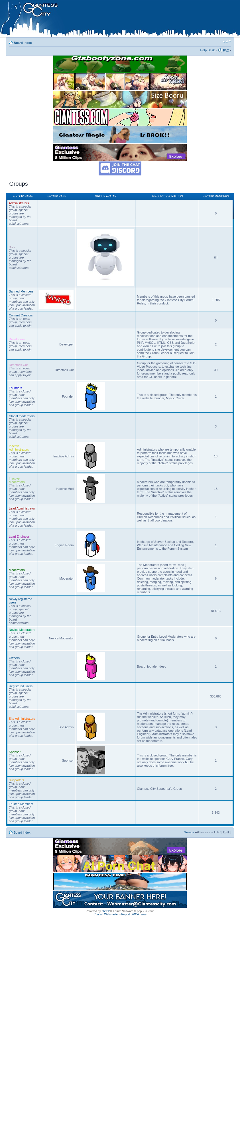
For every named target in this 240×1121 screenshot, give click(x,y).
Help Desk (207, 50)
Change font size (227, 41)
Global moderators (22, 416)
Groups (189, 832)
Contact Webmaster (106, 914)
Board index (23, 42)
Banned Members (21, 291)
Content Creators (21, 315)
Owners (14, 658)
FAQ (226, 50)
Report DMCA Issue (133, 914)
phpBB (105, 911)
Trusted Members (21, 804)
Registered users (20, 686)
